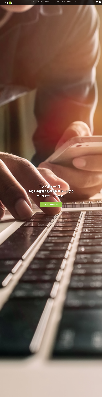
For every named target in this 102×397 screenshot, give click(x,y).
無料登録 (69, 1)
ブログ (63, 1)
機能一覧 (40, 1)
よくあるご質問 (55, 1)
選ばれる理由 (32, 1)
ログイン (76, 1)
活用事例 (47, 1)
